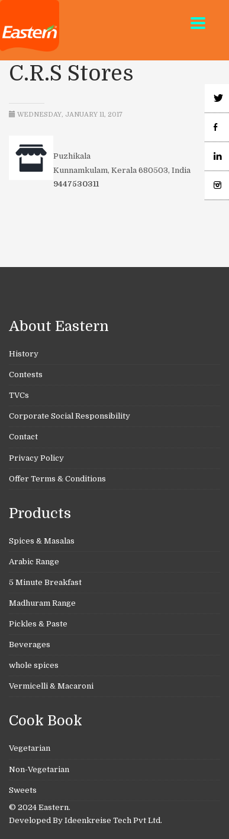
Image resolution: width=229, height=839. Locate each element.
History (23, 353)
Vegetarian (29, 748)
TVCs (19, 395)
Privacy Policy (36, 458)
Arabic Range (34, 561)
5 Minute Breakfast (45, 582)
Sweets (23, 790)
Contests (26, 374)
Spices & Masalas (42, 540)
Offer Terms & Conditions (57, 478)
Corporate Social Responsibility (69, 416)
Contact (23, 436)
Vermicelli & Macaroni (51, 686)
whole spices (34, 665)
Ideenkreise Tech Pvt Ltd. (113, 820)
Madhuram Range (42, 603)
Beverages (29, 644)
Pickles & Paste (38, 623)
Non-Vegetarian (39, 769)
